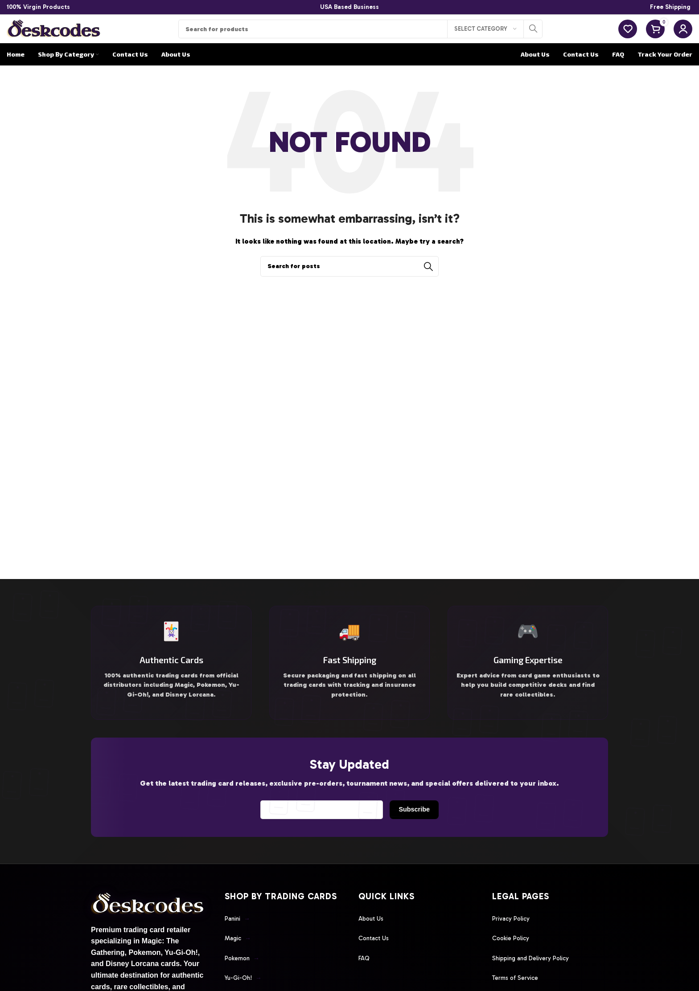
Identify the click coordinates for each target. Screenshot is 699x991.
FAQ (364, 969)
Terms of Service (518, 985)
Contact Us (375, 952)
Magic (239, 952)
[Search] (360, 36)
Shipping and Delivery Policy (536, 969)
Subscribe (411, 828)
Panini (239, 936)
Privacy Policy (513, 936)
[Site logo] (55, 35)
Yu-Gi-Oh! (245, 984)
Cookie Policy (513, 952)
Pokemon (244, 968)
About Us (372, 936)
